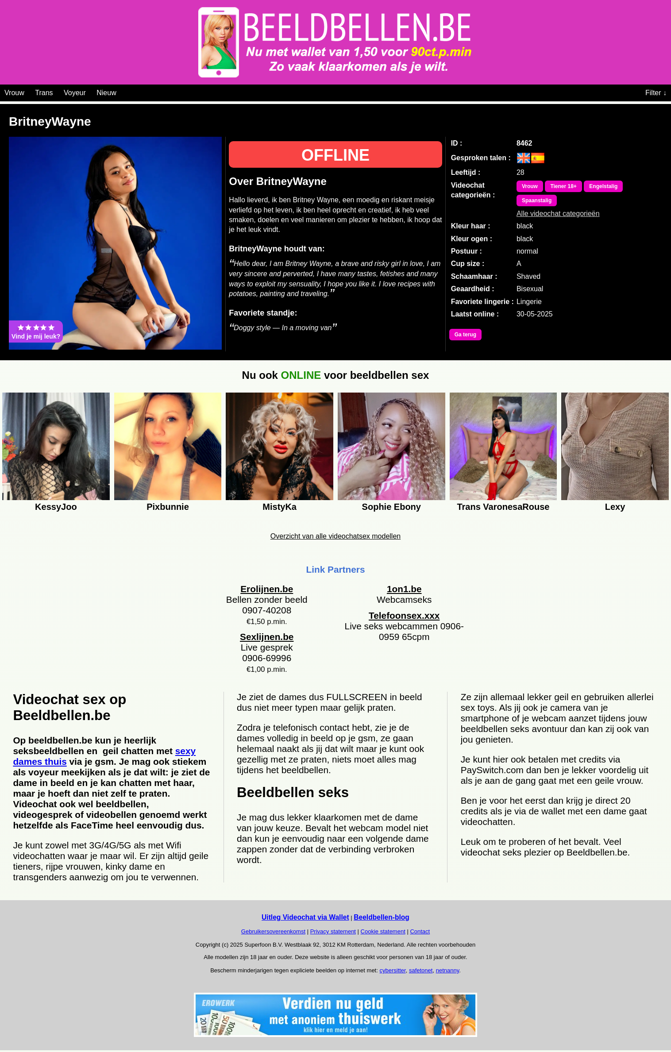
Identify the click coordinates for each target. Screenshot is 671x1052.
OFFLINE (335, 155)
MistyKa (279, 507)
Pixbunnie (168, 507)
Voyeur (75, 92)
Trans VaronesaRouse (503, 507)
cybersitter (392, 970)
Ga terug (465, 334)
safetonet (421, 970)
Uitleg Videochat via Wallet (305, 917)
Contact (420, 931)
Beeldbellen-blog (381, 917)
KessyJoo (56, 507)
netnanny (447, 970)
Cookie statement (383, 931)
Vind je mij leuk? (36, 331)
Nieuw (106, 92)
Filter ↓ (656, 92)
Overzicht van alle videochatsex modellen (335, 536)
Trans (44, 92)
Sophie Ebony (391, 507)
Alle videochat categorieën (558, 213)
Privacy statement (333, 931)
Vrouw (14, 92)
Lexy (615, 507)
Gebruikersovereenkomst (273, 931)
